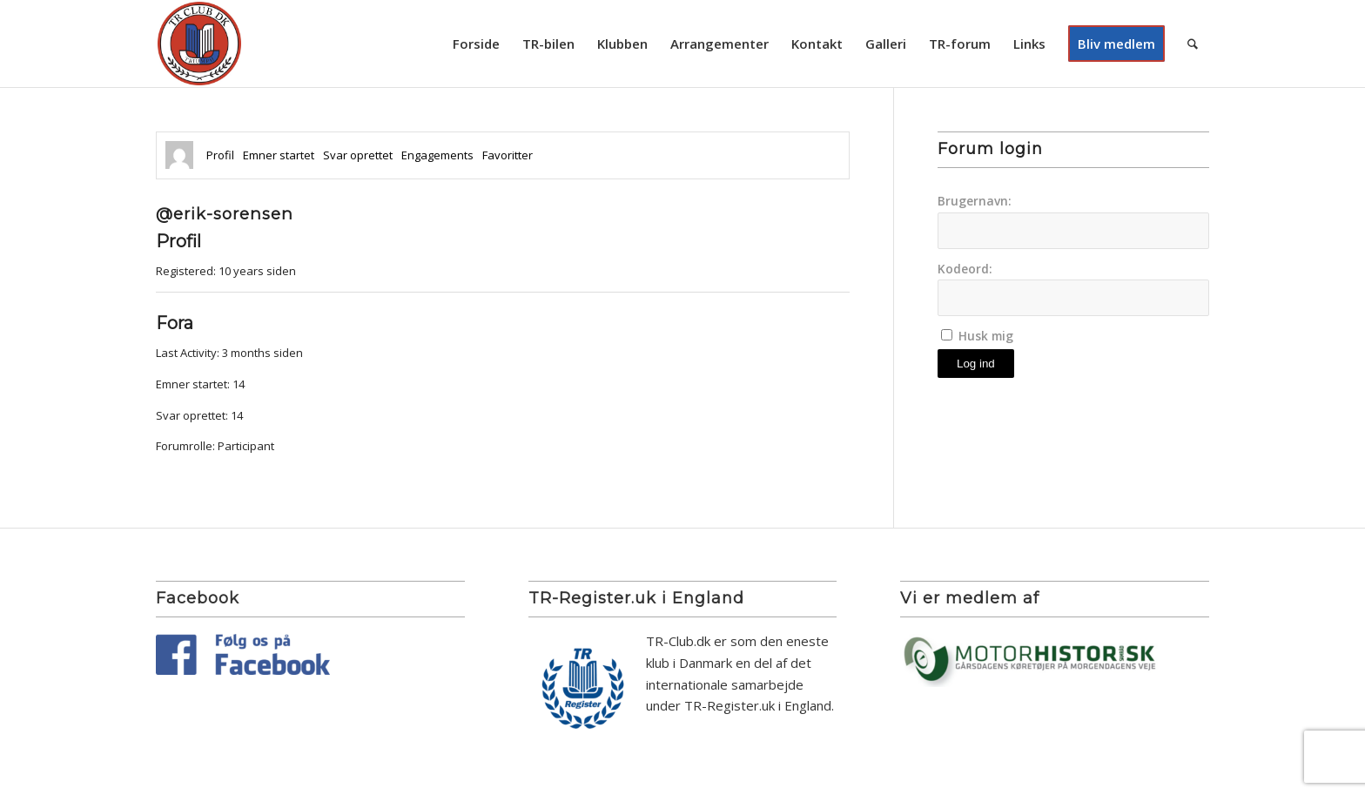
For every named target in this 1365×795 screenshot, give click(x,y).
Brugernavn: (975, 200)
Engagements (437, 155)
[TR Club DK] (199, 43)
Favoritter (507, 155)
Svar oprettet (358, 155)
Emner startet (278, 155)
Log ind (976, 363)
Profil (220, 155)
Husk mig (985, 335)
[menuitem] (476, 43)
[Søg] (1192, 43)
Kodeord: (965, 268)
